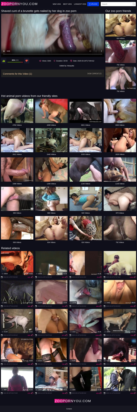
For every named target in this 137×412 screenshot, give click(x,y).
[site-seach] (134, 4)
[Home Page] (15, 4)
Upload (93, 4)
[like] (3, 60)
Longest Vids (80, 4)
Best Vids (67, 4)
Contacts (69, 409)
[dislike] (26, 60)
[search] (118, 4)
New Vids (57, 4)
